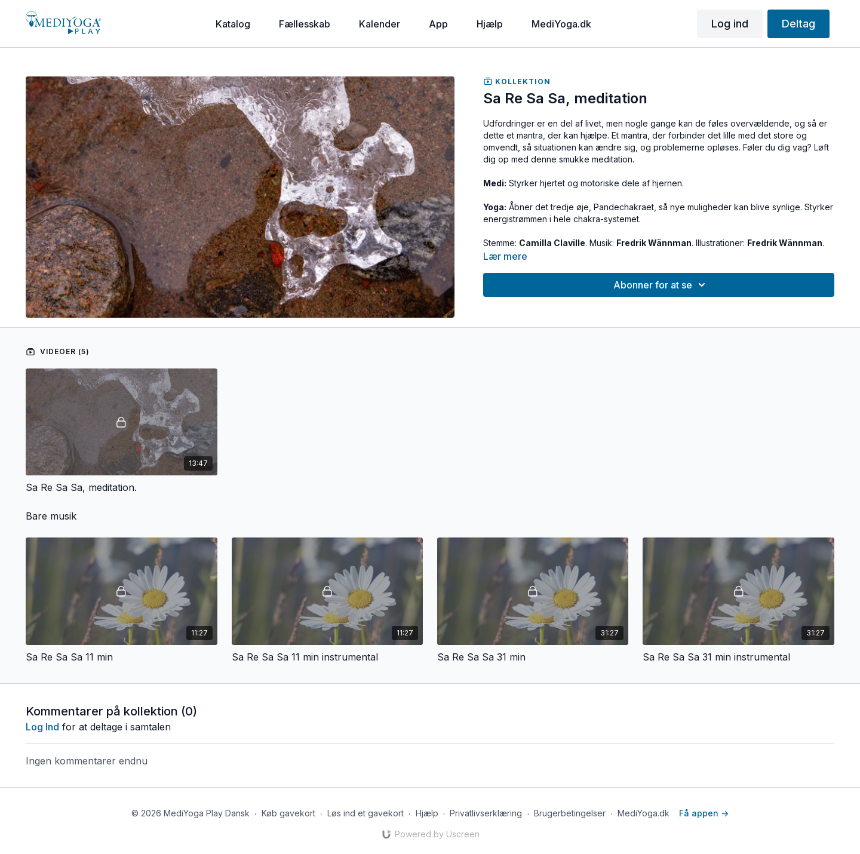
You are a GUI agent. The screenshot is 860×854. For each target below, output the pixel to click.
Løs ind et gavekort (365, 813)
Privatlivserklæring (486, 813)
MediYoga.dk (643, 813)
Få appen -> (704, 813)
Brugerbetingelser (570, 813)
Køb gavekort (288, 813)
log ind (42, 727)
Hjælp (427, 813)
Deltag (798, 23)
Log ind (729, 23)
